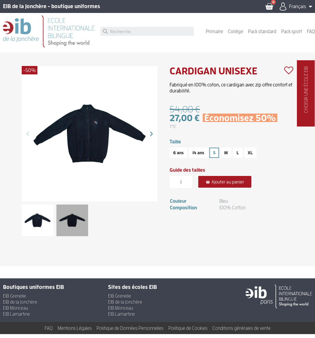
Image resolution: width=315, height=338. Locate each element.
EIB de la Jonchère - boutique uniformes (51, 8)
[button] (28, 138)
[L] (238, 157)
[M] (226, 157)
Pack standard (262, 35)
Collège (235, 35)
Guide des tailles (187, 174)
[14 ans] (198, 157)
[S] (214, 157)
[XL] (250, 157)
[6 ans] (178, 157)
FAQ (311, 35)
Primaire (214, 35)
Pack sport (291, 35)
